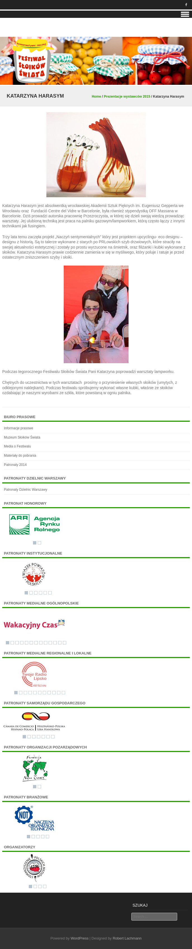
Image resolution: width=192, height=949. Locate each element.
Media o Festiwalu (17, 446)
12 (59, 642)
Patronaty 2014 (15, 465)
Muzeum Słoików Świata (22, 437)
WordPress (80, 938)
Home (96, 96)
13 (64, 642)
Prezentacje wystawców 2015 (127, 96)
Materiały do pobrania (20, 455)
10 (50, 642)
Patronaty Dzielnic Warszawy (25, 490)
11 (55, 642)
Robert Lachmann (127, 938)
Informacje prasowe (18, 428)
